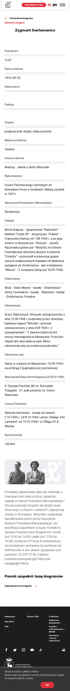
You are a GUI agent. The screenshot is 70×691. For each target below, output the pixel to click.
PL (50, 5)
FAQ (6, 626)
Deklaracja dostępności (54, 621)
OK (47, 685)
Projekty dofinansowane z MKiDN (56, 629)
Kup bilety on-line (34, 5)
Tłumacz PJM (33, 616)
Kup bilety (9, 621)
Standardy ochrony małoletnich (54, 638)
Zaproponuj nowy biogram (18, 585)
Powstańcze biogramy (21, 18)
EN (55, 5)
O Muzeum (54, 616)
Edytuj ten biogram (15, 22)
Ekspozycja (10, 616)
